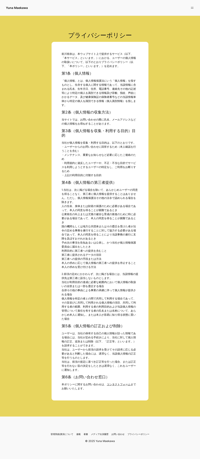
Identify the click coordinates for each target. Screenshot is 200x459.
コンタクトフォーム (119, 384)
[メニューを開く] (192, 8)
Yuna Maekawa (17, 8)
